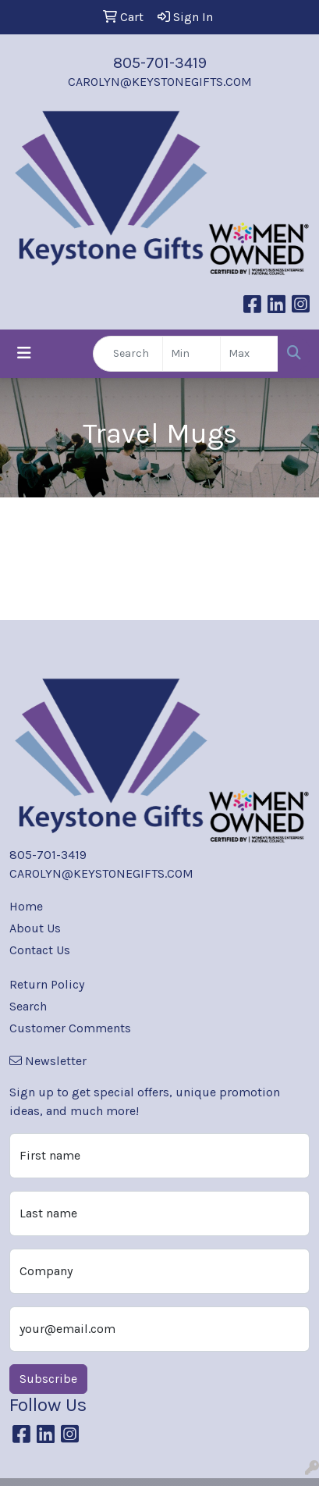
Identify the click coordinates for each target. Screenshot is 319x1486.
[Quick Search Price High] (249, 354)
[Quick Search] (128, 354)
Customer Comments (70, 1028)
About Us (35, 928)
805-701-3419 (160, 63)
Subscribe (48, 1378)
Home (26, 906)
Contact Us (39, 950)
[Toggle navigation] (24, 353)
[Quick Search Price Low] (191, 354)
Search (28, 1006)
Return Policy (46, 984)
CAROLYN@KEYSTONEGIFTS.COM (160, 81)
